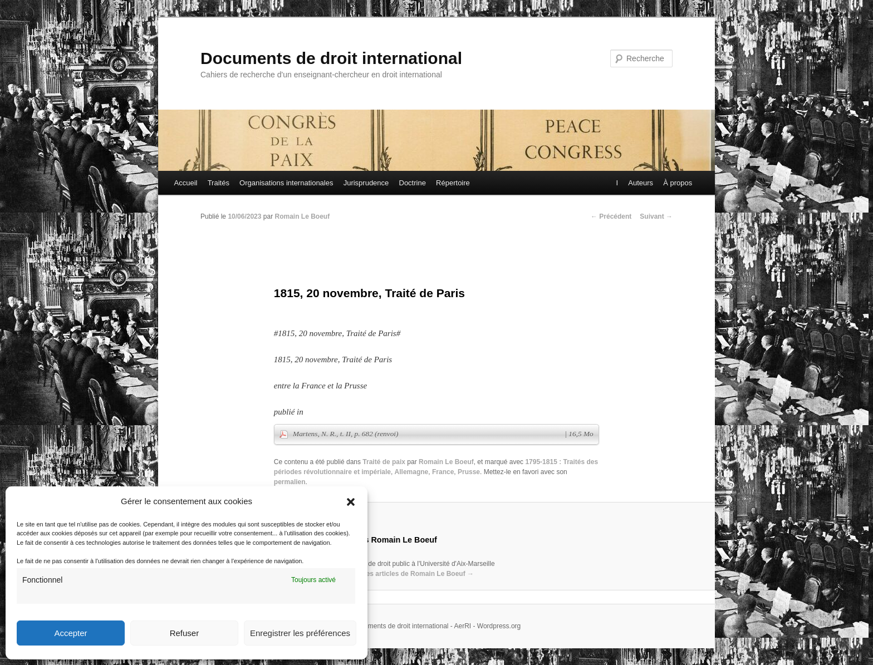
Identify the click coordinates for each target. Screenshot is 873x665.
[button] (350, 502)
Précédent (611, 216)
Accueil (186, 183)
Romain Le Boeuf (302, 216)
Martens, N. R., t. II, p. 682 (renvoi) (443, 434)
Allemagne (412, 472)
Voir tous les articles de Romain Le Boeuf (404, 574)
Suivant (656, 216)
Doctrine (412, 183)
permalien (290, 482)
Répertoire (453, 183)
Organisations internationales (286, 183)
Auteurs (640, 183)
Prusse (469, 472)
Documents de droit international (331, 58)
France (443, 472)
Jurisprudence (366, 183)
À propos (677, 183)
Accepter (70, 633)
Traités (218, 183)
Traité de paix (383, 462)
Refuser (184, 633)
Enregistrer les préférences (300, 633)
